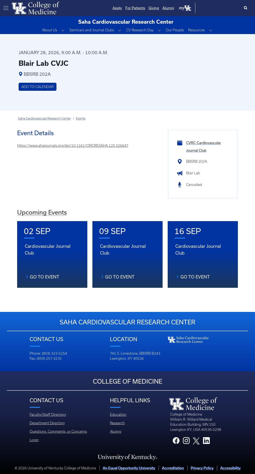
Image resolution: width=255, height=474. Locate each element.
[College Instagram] (186, 442)
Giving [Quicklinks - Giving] (196, 8)
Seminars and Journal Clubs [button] (91, 30)
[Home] (35, 8)
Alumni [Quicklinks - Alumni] (211, 8)
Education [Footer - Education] (118, 414)
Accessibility (230, 468)
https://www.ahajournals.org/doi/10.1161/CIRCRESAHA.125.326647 (72, 145)
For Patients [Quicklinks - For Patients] (178, 8)
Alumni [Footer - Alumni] (115, 431)
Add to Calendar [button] (37, 87)
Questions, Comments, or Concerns (58, 431)
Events (80, 118)
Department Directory (47, 423)
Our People (175, 30)
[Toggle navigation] (6, 8)
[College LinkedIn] (206, 442)
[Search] (246, 8)
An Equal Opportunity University (129, 468)
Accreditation (173, 468)
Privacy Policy (202, 468)
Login (34, 440)
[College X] (196, 440)
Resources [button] (196, 30)
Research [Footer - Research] (117, 423)
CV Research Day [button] (140, 30)
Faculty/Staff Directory (48, 414)
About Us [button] (49, 30)
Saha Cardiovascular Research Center (44, 118)
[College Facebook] (176, 442)
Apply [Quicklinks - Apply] (160, 8)
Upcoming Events (42, 212)
